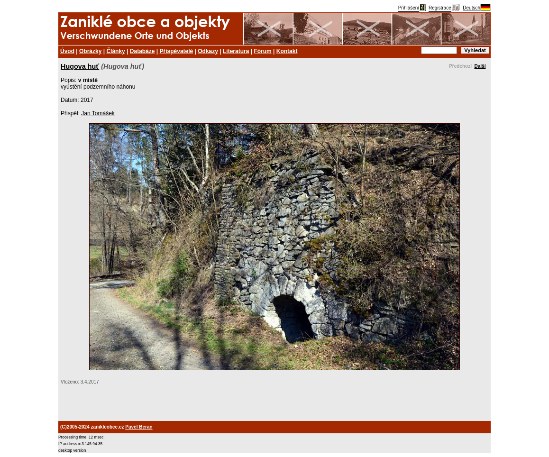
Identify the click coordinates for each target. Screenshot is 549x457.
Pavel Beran (138, 427)
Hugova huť (80, 66)
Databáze (142, 51)
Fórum (262, 51)
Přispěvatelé (176, 51)
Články (115, 51)
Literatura (236, 51)
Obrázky (90, 51)
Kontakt (287, 51)
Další (480, 66)
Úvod (67, 51)
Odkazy (208, 51)
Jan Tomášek (97, 113)
